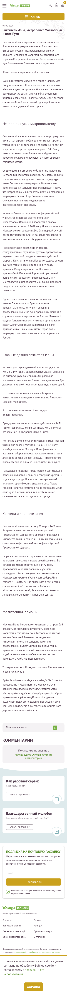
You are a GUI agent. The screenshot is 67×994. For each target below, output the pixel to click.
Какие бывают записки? (14, 937)
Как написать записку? (14, 931)
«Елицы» (38, 925)
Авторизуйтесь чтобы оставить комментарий (33, 756)
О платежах (39, 937)
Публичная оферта (43, 931)
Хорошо (33, 987)
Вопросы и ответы (12, 925)
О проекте (8, 920)
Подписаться (34, 882)
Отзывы (37, 920)
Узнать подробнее (19, 794)
